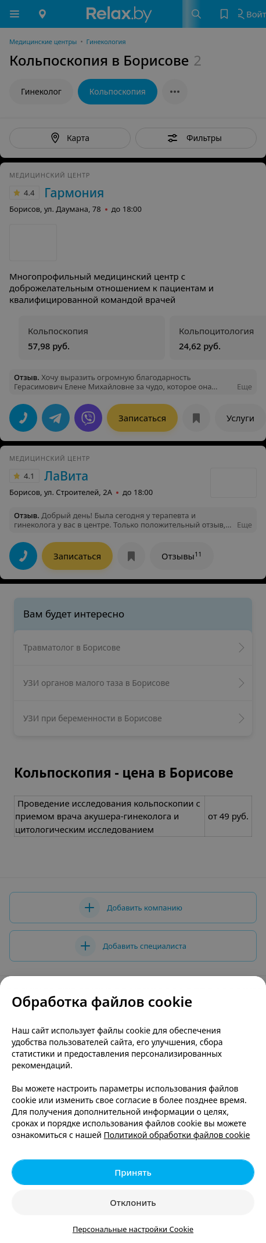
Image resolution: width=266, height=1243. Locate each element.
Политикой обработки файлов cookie (177, 1134)
